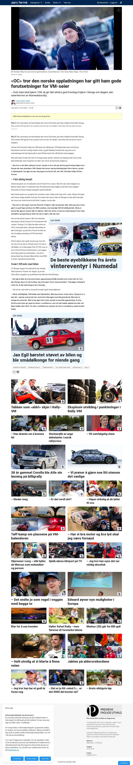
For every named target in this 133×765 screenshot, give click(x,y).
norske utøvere (19, 367)
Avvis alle (45, 759)
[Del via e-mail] (120, 107)
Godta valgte (31, 759)
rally (87, 367)
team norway (48, 367)
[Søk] (121, 3)
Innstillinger (124, 763)
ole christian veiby (63, 367)
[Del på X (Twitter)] (116, 107)
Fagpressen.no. (13, 750)
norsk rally (77, 367)
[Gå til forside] (19, 2)
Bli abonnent (102, 3)
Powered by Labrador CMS (67, 762)
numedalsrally (34, 367)
